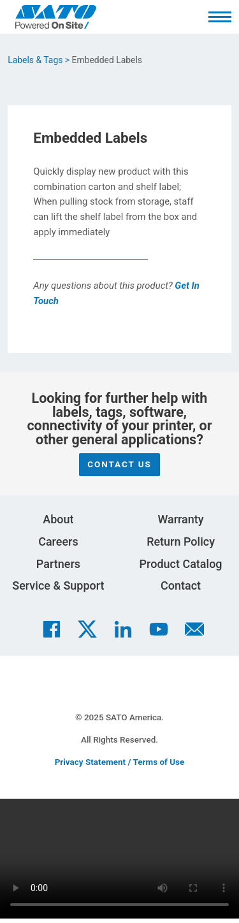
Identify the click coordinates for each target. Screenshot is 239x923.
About (58, 519)
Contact (181, 585)
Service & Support (58, 585)
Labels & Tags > (38, 60)
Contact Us (119, 464)
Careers (58, 541)
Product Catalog (181, 564)
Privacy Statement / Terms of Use (120, 762)
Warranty (180, 519)
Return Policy (181, 541)
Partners (58, 564)
